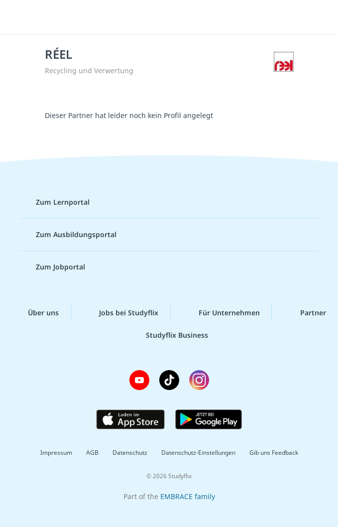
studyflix (178, 17)
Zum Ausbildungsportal (68, 235)
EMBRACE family (187, 496)
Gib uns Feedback (273, 452)
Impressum (56, 452)
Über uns (35, 313)
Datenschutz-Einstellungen (198, 452)
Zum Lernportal (55, 202)
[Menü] (22, 17)
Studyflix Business (169, 335)
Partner (305, 313)
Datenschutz (130, 452)
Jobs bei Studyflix (120, 313)
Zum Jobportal (52, 267)
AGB (92, 452)
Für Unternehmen (221, 313)
